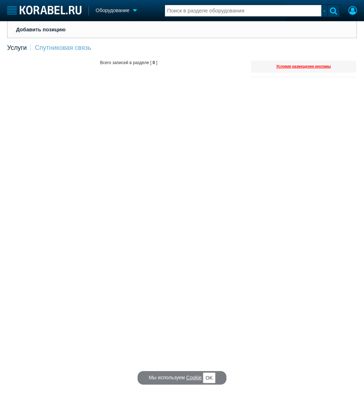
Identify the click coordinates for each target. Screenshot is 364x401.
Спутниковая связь (63, 47)
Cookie (194, 377)
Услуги (17, 47)
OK (209, 378)
